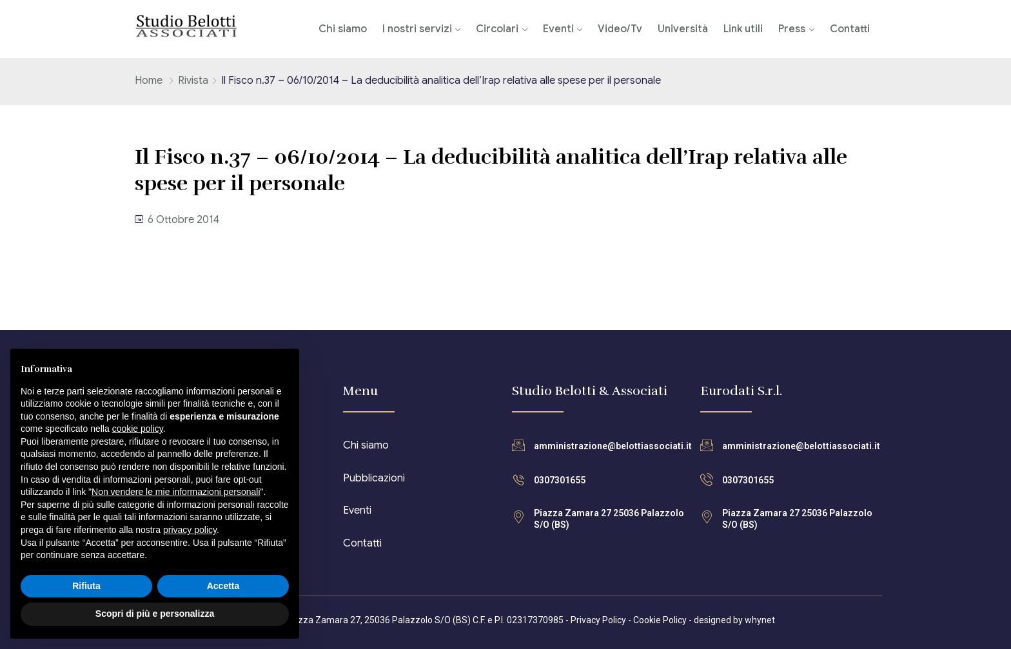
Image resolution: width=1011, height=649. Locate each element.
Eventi (558, 29)
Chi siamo (343, 29)
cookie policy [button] (137, 428)
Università (683, 29)
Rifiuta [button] (86, 586)
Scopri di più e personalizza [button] (154, 613)
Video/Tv (620, 29)
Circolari (497, 29)
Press (791, 29)
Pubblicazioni (374, 478)
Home (148, 80)
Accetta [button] (223, 586)
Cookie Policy (660, 620)
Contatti (850, 29)
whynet (760, 620)
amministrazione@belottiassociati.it (613, 446)
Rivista (193, 80)
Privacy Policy (598, 620)
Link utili (743, 29)
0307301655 (559, 480)
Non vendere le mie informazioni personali (176, 492)
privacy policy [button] (190, 530)
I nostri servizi (417, 29)
